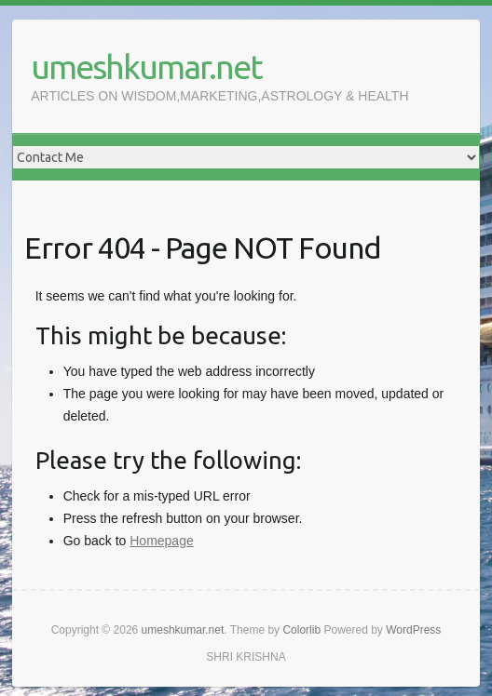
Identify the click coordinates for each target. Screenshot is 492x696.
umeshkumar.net (146, 66)
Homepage (162, 540)
